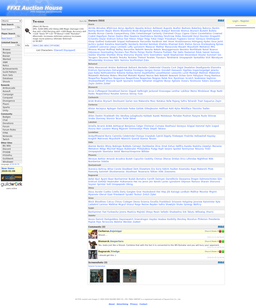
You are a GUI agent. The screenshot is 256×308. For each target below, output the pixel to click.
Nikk (211, 159)
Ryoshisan (179, 78)
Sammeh (103, 171)
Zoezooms (169, 171)
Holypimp (187, 202)
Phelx (146, 128)
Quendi (135, 138)
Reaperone (119, 78)
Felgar (140, 39)
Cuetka (107, 192)
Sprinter (101, 184)
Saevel (206, 52)
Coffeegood (101, 91)
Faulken (174, 169)
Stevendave (191, 55)
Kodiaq (130, 73)
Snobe (91, 118)
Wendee (127, 222)
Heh (165, 41)
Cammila (117, 136)
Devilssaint (119, 101)
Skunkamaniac (117, 171)
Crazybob (150, 136)
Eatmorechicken (208, 179)
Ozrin (189, 75)
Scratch (189, 78)
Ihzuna (91, 128)
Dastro (119, 36)
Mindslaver (203, 91)
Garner (191, 39)
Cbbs (132, 33)
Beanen (100, 31)
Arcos (91, 91)
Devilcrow (169, 36)
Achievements (10, 69)
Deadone (134, 36)
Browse (6, 49)
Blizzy (108, 146)
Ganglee (131, 192)
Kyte (218, 202)
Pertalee (177, 116)
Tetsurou (199, 149)
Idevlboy (124, 116)
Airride (91, 28)
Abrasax (92, 159)
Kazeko (188, 146)
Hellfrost (163, 108)
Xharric (210, 212)
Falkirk (165, 169)
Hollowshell (200, 136)
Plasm (6, 104)
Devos (136, 202)
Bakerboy (197, 28)
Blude (136, 31)
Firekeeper (177, 136)
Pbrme (133, 52)
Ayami (104, 179)
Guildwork (8, 158)
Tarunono (103, 57)
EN (13, 164)
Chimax (158, 159)
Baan (111, 179)
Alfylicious (111, 28)
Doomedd (187, 36)
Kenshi (157, 181)
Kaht (171, 108)
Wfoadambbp (95, 60)
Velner (132, 118)
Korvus (197, 44)
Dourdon (204, 36)
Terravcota (107, 222)
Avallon (177, 28)
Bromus (185, 31)
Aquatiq (139, 28)
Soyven (92, 184)
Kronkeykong (208, 44)
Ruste (204, 116)
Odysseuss (94, 52)
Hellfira (179, 146)
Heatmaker (113, 181)
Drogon (195, 179)
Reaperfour (107, 78)
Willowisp (200, 212)
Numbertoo (94, 161)
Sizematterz (156, 55)
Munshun (192, 219)
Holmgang (197, 41)
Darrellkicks (172, 179)
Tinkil (207, 149)
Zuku (146, 60)
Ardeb (109, 126)
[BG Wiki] (44, 45)
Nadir (220, 91)
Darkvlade (122, 108)
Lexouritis (176, 73)
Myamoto (93, 194)
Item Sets (8, 75)
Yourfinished (136, 60)
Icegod (215, 126)
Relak (164, 78)
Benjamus (130, 126)
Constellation (205, 33)
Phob (210, 169)
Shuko (179, 204)
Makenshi (202, 169)
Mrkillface (186, 108)
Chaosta (165, 67)
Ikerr (98, 128)
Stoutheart (131, 171)
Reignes (156, 78)
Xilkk (161, 171)
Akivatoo (101, 28)
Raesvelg (93, 171)
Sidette (105, 161)
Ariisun (148, 28)
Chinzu (118, 202)
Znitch (146, 194)
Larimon (103, 204)
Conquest (8, 97)
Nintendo (7, 136)
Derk (136, 169)
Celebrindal (154, 67)
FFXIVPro (7, 155)
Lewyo (113, 47)
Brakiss (98, 101)
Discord (7, 149)
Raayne (196, 116)
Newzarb (173, 75)
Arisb (91, 101)
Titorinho (197, 108)
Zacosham (215, 81)
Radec (91, 94)
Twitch (6, 139)
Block (91, 202)
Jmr (151, 181)
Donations (8, 123)
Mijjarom (123, 128)
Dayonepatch (126, 219)
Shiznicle (110, 81)
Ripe (98, 222)
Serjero (168, 149)
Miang (115, 128)
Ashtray (102, 169)
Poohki (149, 52)
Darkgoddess (111, 219)
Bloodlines (100, 202)
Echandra (93, 39)
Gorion (157, 70)
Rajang (176, 101)
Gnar (139, 192)
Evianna (145, 202)
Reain (156, 212)
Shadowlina (175, 212)
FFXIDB (6, 152)
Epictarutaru (104, 70)
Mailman (203, 73)
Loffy (130, 47)
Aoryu (121, 28)
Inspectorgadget (201, 70)
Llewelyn (207, 146)
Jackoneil (153, 91)
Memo (193, 91)
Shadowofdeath (96, 81)
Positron (187, 116)
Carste (117, 169)
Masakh (182, 47)
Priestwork (119, 194)
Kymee (219, 44)
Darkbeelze (148, 146)
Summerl (212, 55)
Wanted (7, 59)
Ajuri (97, 179)
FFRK (5, 133)
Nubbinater (130, 149)
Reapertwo (145, 78)
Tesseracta (143, 171)
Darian (111, 36)
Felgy (147, 39)
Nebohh (139, 49)
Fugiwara (182, 39)
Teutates (132, 57)
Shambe (101, 55)
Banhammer (121, 179)
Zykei (153, 194)
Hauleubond (148, 192)
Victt (208, 57)
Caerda (109, 33)
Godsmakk (110, 41)
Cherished (168, 33)
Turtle (125, 118)
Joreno (122, 212)
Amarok (110, 159)
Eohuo (120, 39)
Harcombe (145, 41)
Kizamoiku (184, 169)
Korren (137, 73)
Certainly (157, 33)
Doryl (196, 36)
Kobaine (121, 73)
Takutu (190, 212)
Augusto (167, 28)
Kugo (193, 169)
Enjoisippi (116, 231)
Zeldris (99, 83)
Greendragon (141, 219)
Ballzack (133, 67)
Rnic (170, 78)
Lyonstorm (139, 47)
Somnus (124, 94)
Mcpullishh (193, 47)
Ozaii (110, 194)
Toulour (138, 194)
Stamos (144, 138)
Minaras (92, 49)
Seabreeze (200, 78)
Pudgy (154, 149)
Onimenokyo (135, 128)
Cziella (115, 192)
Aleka (91, 67)
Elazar (102, 39)
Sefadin (165, 212)
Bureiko (92, 33)
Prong (207, 75)
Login (235, 21)
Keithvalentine (108, 73)
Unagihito (158, 81)
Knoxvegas (165, 91)
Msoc (153, 101)
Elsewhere (144, 169)
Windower (8, 162)
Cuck (173, 67)
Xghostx (176, 81)
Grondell (165, 70)
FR (18, 164)
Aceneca (92, 169)
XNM (5, 62)
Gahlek (140, 108)
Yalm (116, 60)
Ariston (112, 67)
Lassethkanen (163, 73)
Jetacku (215, 70)
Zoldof (107, 83)
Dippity (167, 136)
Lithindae (191, 159)
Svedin (137, 81)
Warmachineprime (131, 151)
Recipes (7, 53)
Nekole (157, 49)
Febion (132, 39)
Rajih (161, 149)
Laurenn (106, 128)
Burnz (108, 136)
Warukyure (217, 57)
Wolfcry (197, 204)
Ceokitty (149, 159)
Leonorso (104, 47)
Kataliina (109, 44)
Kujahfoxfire (148, 73)
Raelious (215, 75)
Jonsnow (197, 202)
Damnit (99, 219)
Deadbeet (127, 169)
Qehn (180, 52)
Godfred (99, 41)
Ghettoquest (213, 39)
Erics (183, 159)
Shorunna (129, 55)
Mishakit (132, 75)
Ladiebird (93, 47)
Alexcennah (101, 67)
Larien (165, 181)
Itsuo (214, 41)
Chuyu (177, 33)
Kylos (177, 108)
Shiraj (120, 55)
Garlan (129, 101)
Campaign (8, 94)
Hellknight (142, 91)
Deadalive (189, 67)
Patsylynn (198, 75)
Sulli (108, 184)
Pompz (141, 52)
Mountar (203, 192)
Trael (200, 101)
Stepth (153, 128)
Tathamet (147, 81)
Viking (129, 184)
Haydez (153, 219)
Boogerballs (146, 31)
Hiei (158, 192)
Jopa (90, 73)
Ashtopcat (118, 126)
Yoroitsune (195, 81)
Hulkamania (126, 181)
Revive (145, 204)
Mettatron (204, 47)
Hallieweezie (132, 41)
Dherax (167, 159)
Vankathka (199, 57)
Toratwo (151, 57)
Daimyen (160, 179)
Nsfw (168, 101)
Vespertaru (117, 241)
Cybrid (159, 136)
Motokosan (166, 116)
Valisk (117, 151)
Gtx (117, 116)
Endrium (111, 39)
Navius (150, 75)
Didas (178, 36)
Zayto (91, 83)
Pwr (175, 52)
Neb (156, 75)
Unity (5, 110)
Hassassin (176, 70)
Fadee (132, 108)
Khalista (163, 44)
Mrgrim (213, 192)
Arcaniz (101, 126)
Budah (129, 159)
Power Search (6, 29)
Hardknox (157, 41)
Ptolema (157, 52)
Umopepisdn (186, 57)
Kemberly (134, 44)
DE (16, 164)
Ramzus (195, 181)
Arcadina (120, 159)
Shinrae (212, 116)
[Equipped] (69, 50)
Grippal (121, 41)
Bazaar (6, 56)
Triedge (115, 251)
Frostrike (188, 136)
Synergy (188, 204)
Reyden (154, 204)
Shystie (139, 55)
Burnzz (101, 33)
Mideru (113, 75)
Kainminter (209, 202)
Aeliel (91, 179)
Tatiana (162, 128)
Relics (6, 65)
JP (10, 164)
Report (208, 231)
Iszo (136, 101)
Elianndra (216, 67)
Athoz (110, 169)
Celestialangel (143, 33)
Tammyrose (188, 149)
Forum (6, 126)
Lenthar (176, 91)
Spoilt (166, 55)
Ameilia (92, 126)
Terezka (123, 57)
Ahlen (91, 116)
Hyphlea (187, 70)
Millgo (103, 149)
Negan (119, 149)
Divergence (9, 101)
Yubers (205, 81)
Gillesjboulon (151, 108)
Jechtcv (92, 44)
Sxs (219, 55)
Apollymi (129, 28)
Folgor (160, 39)
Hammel (200, 126)
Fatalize (128, 70)
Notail (205, 49)
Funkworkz (113, 212)
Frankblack (165, 202)
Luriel (185, 73)
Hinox (171, 41)
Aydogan (111, 108)
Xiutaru (185, 81)
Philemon (203, 219)
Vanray (133, 94)
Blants (116, 31)
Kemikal (143, 44)
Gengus (149, 70)
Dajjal (180, 67)
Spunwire (128, 81)
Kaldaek (147, 116)
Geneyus (200, 39)
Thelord (142, 57)
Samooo (214, 52)
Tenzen (152, 138)
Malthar (160, 47)
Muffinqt (110, 49)
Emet (164, 146)
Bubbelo (127, 146)
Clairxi (193, 33)
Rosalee (115, 94)
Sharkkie (111, 55)
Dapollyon (101, 36)
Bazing (91, 31)
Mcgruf (122, 204)
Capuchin (139, 159)
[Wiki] (36, 45)
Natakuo (160, 101)
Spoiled (177, 149)
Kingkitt (92, 138)
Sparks (6, 107)
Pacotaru (119, 52)
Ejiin (220, 179)
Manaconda (171, 47)
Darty (123, 192)
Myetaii (142, 75)
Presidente (214, 219)
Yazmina (124, 60)
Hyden (207, 41)
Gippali (132, 91)
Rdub (199, 52)
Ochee (182, 75)
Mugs (213, 91)
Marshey (181, 219)
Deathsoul (170, 126)
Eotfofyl (102, 181)
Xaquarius (209, 101)
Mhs (213, 47)
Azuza (91, 219)
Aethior (102, 159)
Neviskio (184, 49)
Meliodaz (104, 75)
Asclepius (101, 108)
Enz (153, 169)
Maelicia (131, 212)
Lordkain (185, 192)
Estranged (117, 70)
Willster (145, 151)
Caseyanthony (121, 33)
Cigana (186, 33)
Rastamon (189, 52)
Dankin (99, 116)
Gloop (91, 41)
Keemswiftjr (121, 44)
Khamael (173, 44)
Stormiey (101, 118)
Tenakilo (113, 57)
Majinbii (141, 212)
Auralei (99, 192)
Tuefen (206, 108)
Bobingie (117, 146)
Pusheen (167, 52)
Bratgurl (165, 31)
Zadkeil (136, 222)
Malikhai (113, 204)
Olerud (102, 194)
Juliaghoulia (136, 116)
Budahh (204, 31)
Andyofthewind (96, 136)
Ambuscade (9, 88)
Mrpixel (101, 49)
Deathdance (146, 36)
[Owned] (58, 50)
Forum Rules (9, 130)
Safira (184, 101)
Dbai (126, 36)
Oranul (130, 204)
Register (244, 21)
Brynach (194, 31)
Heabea (162, 219)
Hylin (208, 126)
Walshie (118, 222)
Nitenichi (126, 138)
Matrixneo (102, 138)
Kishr (181, 44)
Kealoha (197, 146)
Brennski (175, 31)
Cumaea (159, 126)
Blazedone (126, 31)
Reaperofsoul (103, 94)
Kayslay (211, 136)
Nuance (214, 49)
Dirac (158, 146)
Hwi (135, 181)
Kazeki (156, 116)
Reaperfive (94, 78)
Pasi (127, 52)
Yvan (140, 94)
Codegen (127, 202)
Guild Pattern (10, 72)
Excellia (154, 202)
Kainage (175, 192)
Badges (6, 117)
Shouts (6, 81)
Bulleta (212, 31)
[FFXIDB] (54, 45)
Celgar (139, 126)
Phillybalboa (143, 149)
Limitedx (122, 47)
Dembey (158, 36)
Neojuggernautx (170, 49)
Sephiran (211, 78)
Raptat (91, 222)
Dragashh (215, 36)
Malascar (150, 47)
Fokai (153, 39)
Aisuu (91, 192)
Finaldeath (109, 116)
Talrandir (192, 101)
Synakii (129, 194)
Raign (138, 204)
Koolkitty (171, 219)
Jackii (220, 41)
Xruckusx (108, 60)
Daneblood (114, 91)
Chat (5, 120)
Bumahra (141, 179)
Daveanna (184, 179)
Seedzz (92, 55)
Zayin (218, 101)
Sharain (205, 181)
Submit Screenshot (96, 266)
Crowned (217, 33)
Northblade (196, 49)
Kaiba (97, 73)
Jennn (145, 181)
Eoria (158, 169)
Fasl (126, 39)
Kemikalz (153, 44)
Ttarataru (161, 57)
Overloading (107, 52)
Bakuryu (206, 28)
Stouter (202, 55)
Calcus (110, 202)
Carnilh (150, 179)
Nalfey (119, 49)
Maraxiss (217, 146)
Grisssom (177, 202)
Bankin (216, 28)
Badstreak (122, 67)
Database (8, 78)
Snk (184, 212)
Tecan (119, 118)
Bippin (108, 31)
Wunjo (167, 81)
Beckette (143, 67)
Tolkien (154, 171)
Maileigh (193, 73)
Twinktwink (172, 57)
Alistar (91, 108)
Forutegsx (138, 70)
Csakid (91, 36)
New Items (8, 168)
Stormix (110, 118)
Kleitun (188, 44)
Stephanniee (177, 55)
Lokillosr (185, 91)
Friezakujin (170, 39)
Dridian (176, 159)
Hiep (163, 192)
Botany (157, 31)
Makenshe (214, 73)
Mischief (122, 75)
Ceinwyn (136, 146)
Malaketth (93, 75)
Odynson (186, 181)
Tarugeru (93, 57)
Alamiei (92, 146)
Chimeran (149, 126)
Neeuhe (149, 49)
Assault (6, 91)
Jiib (168, 192)
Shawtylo (170, 204)
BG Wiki (7, 146)
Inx (140, 181)
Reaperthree (132, 78)
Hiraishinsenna (183, 41)
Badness (186, 28)
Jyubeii (100, 44)
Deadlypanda (203, 67)
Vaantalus (108, 151)
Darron (124, 91)
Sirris (146, 55)
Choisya (140, 136)
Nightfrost (202, 159)
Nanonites (129, 49)
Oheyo (149, 212)
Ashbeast (157, 28)
